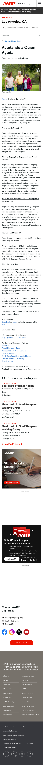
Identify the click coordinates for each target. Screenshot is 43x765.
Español (5, 99)
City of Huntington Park (11, 348)
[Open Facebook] (4, 632)
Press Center (7, 715)
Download (6, 322)
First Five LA (6, 345)
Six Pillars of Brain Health (18, 385)
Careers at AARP (27, 684)
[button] (40, 3)
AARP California (12, 621)
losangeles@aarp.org (14, 618)
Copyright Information (9, 739)
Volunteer (6, 684)
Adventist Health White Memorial (14, 351)
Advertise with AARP (28, 676)
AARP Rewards (7, 693)
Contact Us (9, 624)
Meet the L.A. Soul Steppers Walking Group (19, 406)
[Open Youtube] (26, 632)
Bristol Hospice (7, 361)
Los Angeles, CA (14, 21)
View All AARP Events (12, 444)
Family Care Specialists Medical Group (16, 356)
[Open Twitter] (19, 632)
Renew (23, 560)
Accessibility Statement (10, 731)
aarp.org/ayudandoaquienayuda (14, 338)
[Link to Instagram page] (22, 754)
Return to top (21, 643)
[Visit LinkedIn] (30, 754)
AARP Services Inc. (27, 689)
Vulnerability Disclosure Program (12, 743)
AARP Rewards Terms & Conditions (13, 735)
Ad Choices (30, 743)
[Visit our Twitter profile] (14, 754)
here (3, 325)
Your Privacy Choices (9, 747)
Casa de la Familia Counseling (13, 359)
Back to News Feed (13, 41)
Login (29, 3)
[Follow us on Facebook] (6, 754)
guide (15, 322)
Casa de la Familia (8, 353)
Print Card (33, 560)
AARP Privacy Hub (8, 727)
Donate (5, 680)
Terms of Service (23, 727)
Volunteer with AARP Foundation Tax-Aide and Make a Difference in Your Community (18, 10)
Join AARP (11, 559)
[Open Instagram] (12, 632)
